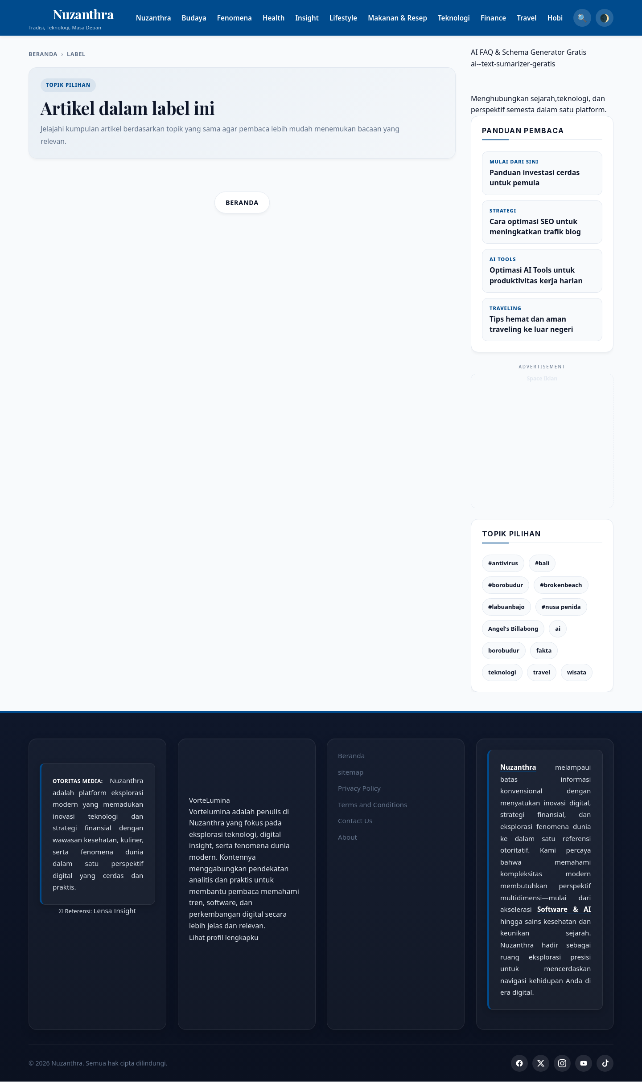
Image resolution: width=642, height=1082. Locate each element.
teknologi (502, 672)
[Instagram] (562, 1063)
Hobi (566, 17)
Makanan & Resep (408, 17)
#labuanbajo (506, 607)
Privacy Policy (359, 788)
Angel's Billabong (513, 629)
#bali (542, 563)
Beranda (43, 54)
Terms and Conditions (372, 804)
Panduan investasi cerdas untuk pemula (542, 173)
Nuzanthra (164, 17)
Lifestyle (354, 17)
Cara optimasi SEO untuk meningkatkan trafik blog (542, 222)
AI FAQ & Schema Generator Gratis (528, 52)
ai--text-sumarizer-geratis (513, 64)
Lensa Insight (115, 910)
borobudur (503, 650)
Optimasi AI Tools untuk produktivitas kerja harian (542, 270)
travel (541, 672)
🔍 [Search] (582, 17)
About (347, 837)
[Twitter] (540, 1063)
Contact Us (355, 820)
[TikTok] (605, 1063)
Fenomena (245, 17)
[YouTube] (583, 1063)
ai (557, 629)
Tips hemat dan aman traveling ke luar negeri (542, 319)
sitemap (350, 771)
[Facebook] (519, 1063)
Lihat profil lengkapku (223, 937)
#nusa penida (561, 607)
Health (284, 17)
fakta (544, 650)
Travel (537, 17)
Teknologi (465, 17)
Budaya (205, 17)
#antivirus (503, 563)
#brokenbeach (561, 585)
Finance (504, 17)
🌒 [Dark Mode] (604, 17)
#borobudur (505, 585)
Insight (317, 17)
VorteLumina (209, 800)
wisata (576, 672)
